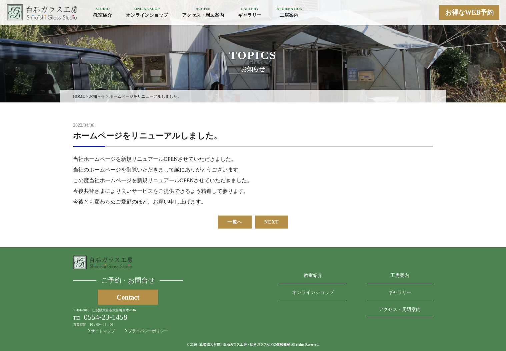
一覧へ (234, 222)
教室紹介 (313, 275)
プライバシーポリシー (146, 331)
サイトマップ (101, 331)
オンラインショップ (313, 292)
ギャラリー (399, 292)
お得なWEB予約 (469, 12)
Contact (128, 297)
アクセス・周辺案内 (400, 309)
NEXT (271, 222)
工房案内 (399, 275)
